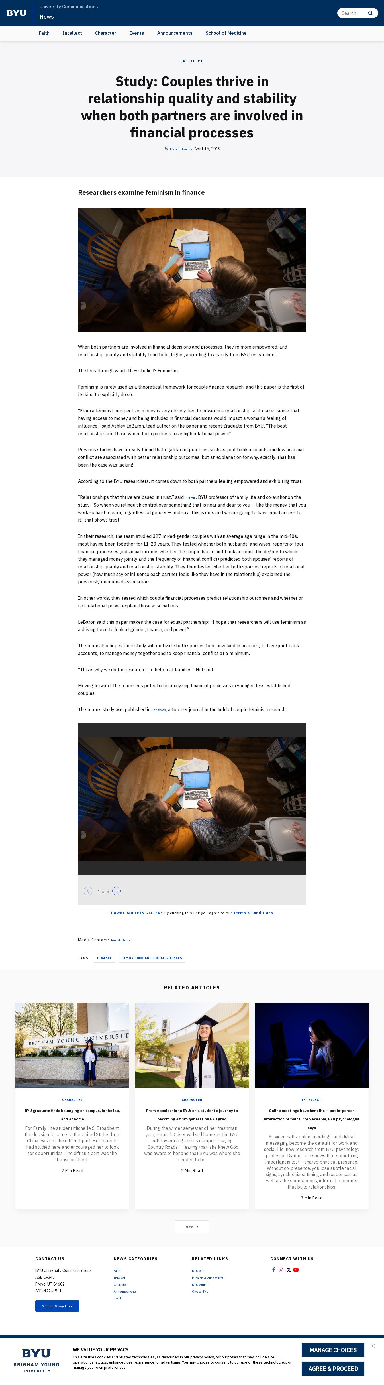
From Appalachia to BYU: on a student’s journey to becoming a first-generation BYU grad (192, 1122)
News (48, 16)
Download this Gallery (137, 913)
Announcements (175, 33)
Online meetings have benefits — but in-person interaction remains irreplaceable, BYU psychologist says (311, 1126)
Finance (104, 958)
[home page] (16, 13)
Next (192, 1243)
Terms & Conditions (253, 913)
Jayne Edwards (180, 148)
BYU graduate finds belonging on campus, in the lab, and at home (72, 1118)
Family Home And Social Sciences (152, 958)
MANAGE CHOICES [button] (333, 1350)
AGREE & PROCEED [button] (333, 1369)
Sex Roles (161, 709)
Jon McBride (122, 940)
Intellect (72, 33)
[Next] (116, 891)
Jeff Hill (193, 497)
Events (136, 33)
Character (105, 33)
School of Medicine (226, 33)
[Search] (357, 13)
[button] (374, 1348)
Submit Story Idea (65, 1324)
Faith (44, 33)
